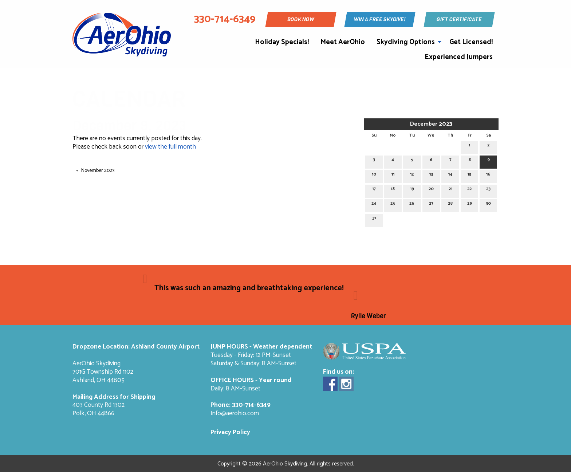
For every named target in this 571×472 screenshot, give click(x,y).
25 (392, 204)
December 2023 (431, 124)
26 (411, 204)
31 (374, 219)
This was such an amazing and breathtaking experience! (249, 288)
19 (412, 189)
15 (470, 175)
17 (374, 189)
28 (450, 204)
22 (469, 189)
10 (374, 175)
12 (412, 175)
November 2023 (97, 170)
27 (431, 204)
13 (431, 175)
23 (488, 189)
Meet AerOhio (342, 42)
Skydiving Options (406, 42)
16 (488, 175)
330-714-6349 (251, 405)
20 (431, 189)
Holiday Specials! (282, 42)
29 (469, 204)
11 (392, 175)
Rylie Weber (368, 316)
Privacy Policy (230, 432)
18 (393, 189)
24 (373, 204)
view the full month (170, 147)
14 (450, 175)
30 (488, 204)
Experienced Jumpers (459, 57)
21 (450, 189)
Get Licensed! (471, 42)
